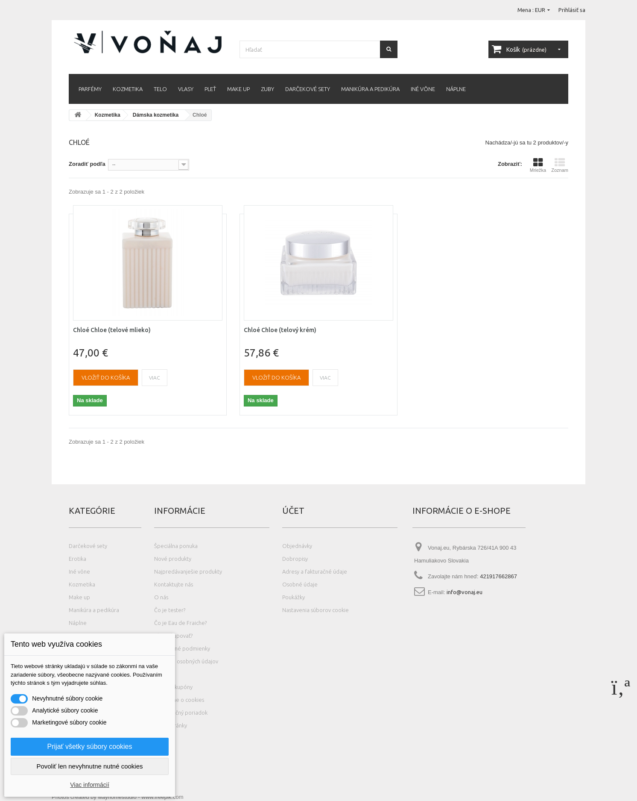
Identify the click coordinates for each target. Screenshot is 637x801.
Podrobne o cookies (179, 700)
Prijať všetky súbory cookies (89, 746)
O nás (161, 597)
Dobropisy (295, 559)
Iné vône (423, 89)
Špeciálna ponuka (176, 546)
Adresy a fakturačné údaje (314, 571)
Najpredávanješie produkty (188, 571)
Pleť (210, 89)
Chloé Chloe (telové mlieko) (112, 330)
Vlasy (185, 89)
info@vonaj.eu (464, 592)
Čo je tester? (169, 610)
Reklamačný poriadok (180, 713)
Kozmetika (128, 89)
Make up (238, 89)
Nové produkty (172, 559)
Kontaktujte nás (173, 584)
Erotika (77, 559)
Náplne (456, 89)
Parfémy (90, 89)
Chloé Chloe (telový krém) (280, 330)
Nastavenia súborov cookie (315, 610)
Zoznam (559, 165)
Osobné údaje (300, 584)
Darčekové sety (307, 89)
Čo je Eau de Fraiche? (180, 623)
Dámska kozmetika (155, 115)
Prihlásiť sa (571, 10)
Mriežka (538, 165)
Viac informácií (89, 784)
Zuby (267, 89)
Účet (293, 510)
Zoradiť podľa (87, 164)
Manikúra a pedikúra (370, 89)
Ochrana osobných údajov (186, 661)
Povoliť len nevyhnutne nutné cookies (89, 766)
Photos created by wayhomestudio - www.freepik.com (118, 797)
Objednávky (297, 546)
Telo (160, 89)
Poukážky (293, 597)
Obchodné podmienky (182, 648)
